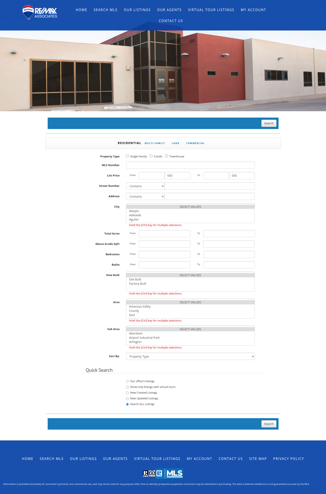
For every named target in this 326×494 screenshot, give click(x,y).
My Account (253, 9)
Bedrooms (113, 254)
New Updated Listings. (142, 398)
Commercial (195, 143)
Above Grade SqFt (107, 244)
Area (116, 302)
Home (81, 9)
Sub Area (113, 329)
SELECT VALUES (190, 207)
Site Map (258, 458)
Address (114, 196)
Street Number (109, 186)
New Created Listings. (142, 392)
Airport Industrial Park (190, 338)
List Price (113, 175)
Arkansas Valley (190, 306)
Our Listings (137, 9)
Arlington (190, 342)
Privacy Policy (288, 458)
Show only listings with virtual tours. (151, 387)
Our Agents (169, 9)
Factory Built (190, 284)
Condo (156, 156)
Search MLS (106, 9)
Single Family (136, 156)
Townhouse (174, 156)
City (116, 206)
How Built (112, 275)
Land (175, 143)
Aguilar (190, 219)
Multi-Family (155, 143)
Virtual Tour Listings (211, 9)
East (190, 315)
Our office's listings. (140, 381)
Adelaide (190, 215)
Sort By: (114, 356)
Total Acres (111, 233)
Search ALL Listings (140, 404)
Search (268, 123)
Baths (115, 264)
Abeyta (190, 211)
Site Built (190, 279)
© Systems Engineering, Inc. (163, 480)
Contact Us (171, 20)
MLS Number (111, 165)
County (190, 311)
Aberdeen (190, 333)
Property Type (109, 156)
